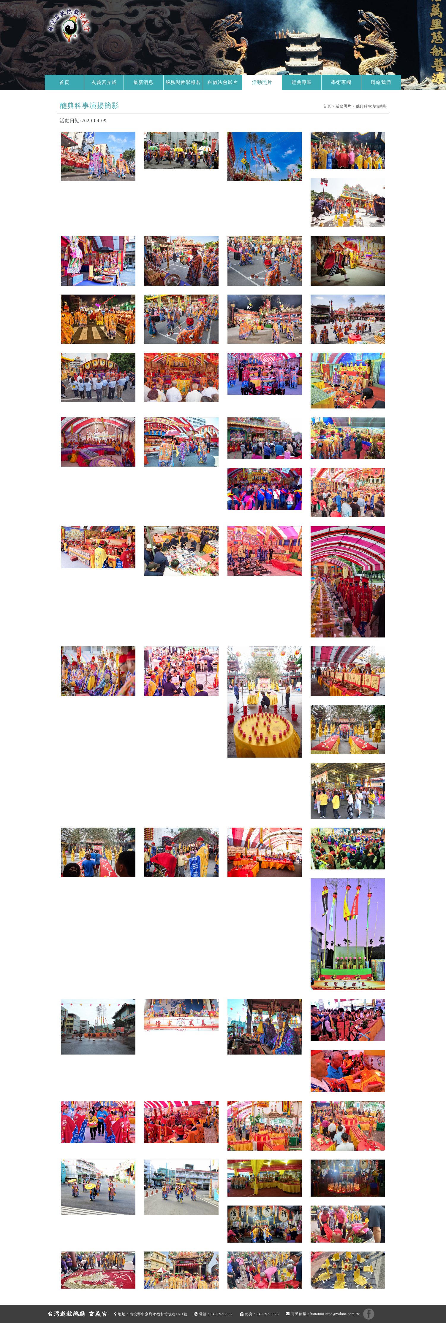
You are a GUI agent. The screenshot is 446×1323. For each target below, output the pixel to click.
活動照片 (262, 82)
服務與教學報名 (183, 82)
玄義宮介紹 (104, 82)
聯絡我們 (381, 82)
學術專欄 (341, 82)
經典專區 (302, 82)
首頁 (64, 82)
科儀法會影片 (223, 82)
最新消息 (143, 82)
